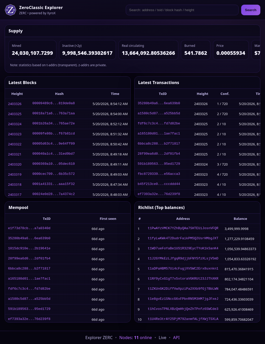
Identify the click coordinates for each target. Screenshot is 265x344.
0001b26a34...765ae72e (53, 124)
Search (250, 10)
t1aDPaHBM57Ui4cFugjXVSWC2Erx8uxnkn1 (183, 269)
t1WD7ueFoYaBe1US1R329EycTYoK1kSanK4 (183, 248)
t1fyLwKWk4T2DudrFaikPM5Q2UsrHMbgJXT (183, 238)
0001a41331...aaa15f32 (53, 184)
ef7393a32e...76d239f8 (159, 194)
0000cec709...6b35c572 (53, 174)
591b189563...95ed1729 (159, 164)
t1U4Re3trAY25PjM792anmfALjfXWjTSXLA (183, 319)
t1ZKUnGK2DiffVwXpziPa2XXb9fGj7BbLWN (183, 289)
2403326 (14, 103)
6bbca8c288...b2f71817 (159, 144)
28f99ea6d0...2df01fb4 (159, 154)
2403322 (14, 144)
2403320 (14, 164)
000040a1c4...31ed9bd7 (53, 154)
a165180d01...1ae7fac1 (159, 134)
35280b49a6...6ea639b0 (159, 103)
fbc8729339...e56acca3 (159, 174)
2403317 (14, 194)
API (176, 337)
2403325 (14, 113)
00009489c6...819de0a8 (53, 103)
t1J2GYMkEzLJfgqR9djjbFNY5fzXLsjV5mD (183, 259)
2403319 (14, 174)
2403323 (14, 134)
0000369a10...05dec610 (53, 164)
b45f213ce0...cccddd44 (159, 184)
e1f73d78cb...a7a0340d (29, 228)
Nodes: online (135, 337)
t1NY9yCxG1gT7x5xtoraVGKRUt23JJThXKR (183, 279)
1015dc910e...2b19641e (29, 248)
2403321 (14, 154)
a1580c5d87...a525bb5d (159, 113)
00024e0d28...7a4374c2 (53, 194)
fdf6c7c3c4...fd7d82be (159, 124)
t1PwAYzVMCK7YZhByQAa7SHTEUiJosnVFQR (183, 228)
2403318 (14, 184)
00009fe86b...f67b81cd (53, 134)
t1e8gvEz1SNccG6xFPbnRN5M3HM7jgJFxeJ (183, 299)
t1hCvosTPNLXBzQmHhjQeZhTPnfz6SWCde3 (183, 309)
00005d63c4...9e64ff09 (53, 144)
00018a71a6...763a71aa (53, 113)
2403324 (14, 124)
